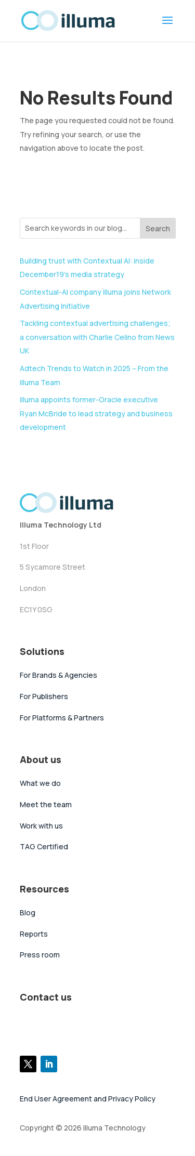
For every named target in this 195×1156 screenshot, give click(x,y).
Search (158, 228)
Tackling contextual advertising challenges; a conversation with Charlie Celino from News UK (97, 337)
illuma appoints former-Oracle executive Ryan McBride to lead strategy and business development (96, 413)
